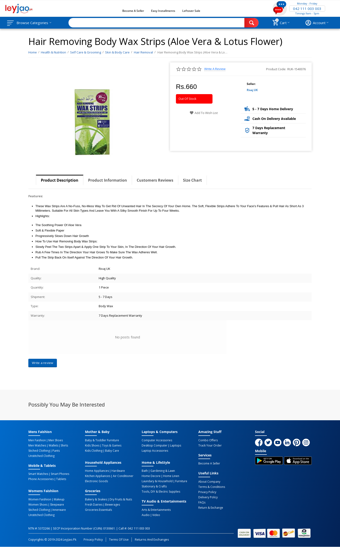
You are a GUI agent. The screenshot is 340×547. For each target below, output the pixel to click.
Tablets (61, 479)
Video (156, 515)
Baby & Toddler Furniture (102, 440)
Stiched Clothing (39, 450)
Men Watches (37, 445)
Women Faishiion (39, 499)
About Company (209, 481)
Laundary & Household (157, 481)
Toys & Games (111, 445)
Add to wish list (204, 113)
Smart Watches (38, 474)
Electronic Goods (96, 481)
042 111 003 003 (307, 8)
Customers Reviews (155, 180)
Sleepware (57, 504)
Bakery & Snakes (96, 499)
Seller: (251, 84)
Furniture (181, 481)
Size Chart (192, 180)
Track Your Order (210, 445)
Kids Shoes (92, 445)
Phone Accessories (41, 479)
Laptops (175, 445)
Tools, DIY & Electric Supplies (161, 491)
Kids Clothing (93, 450)
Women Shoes (37, 504)
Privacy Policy (207, 492)
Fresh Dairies (93, 504)
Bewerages (112, 504)
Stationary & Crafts (154, 486)
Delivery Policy (208, 497)
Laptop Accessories (155, 450)
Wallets (53, 445)
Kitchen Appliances (97, 476)
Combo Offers (208, 440)
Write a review (214, 69)
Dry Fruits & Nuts (121, 499)
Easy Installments (163, 11)
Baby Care (112, 450)
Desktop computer (154, 445)
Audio (146, 515)
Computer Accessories (157, 440)
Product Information (107, 180)
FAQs (201, 502)
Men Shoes (55, 440)
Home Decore (151, 476)
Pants (56, 450)
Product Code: (276, 69)
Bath (145, 470)
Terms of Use (119, 539)
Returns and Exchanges (152, 539)
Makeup (59, 499)
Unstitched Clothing (41, 456)
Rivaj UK (252, 90)
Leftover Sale (191, 11)
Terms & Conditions (211, 487)
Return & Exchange (210, 507)
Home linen (171, 476)
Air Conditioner (123, 476)
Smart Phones (60, 474)
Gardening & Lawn (162, 470)
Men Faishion (37, 440)
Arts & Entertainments (156, 509)
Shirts (64, 445)
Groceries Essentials (98, 509)
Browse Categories (32, 23)
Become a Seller (133, 11)
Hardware (118, 470)
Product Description (59, 180)
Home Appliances (97, 470)
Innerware (59, 509)
